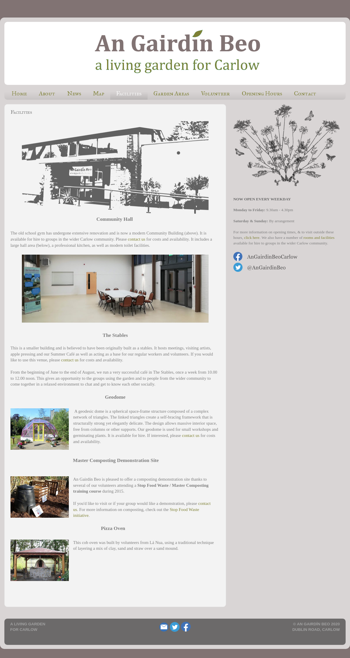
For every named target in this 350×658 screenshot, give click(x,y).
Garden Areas (171, 93)
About (47, 93)
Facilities (128, 93)
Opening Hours (262, 93)
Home (19, 93)
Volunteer (215, 93)
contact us (136, 239)
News (74, 93)
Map (98, 93)
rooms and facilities (318, 237)
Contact (305, 93)
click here (252, 237)
